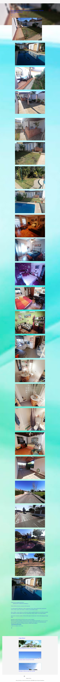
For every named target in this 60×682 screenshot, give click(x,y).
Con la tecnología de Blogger (30, 676)
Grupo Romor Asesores (10, 1)
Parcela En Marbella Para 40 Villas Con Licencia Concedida (27, 648)
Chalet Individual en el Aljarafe (16, 624)
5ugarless (32, 678)
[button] (11, 15)
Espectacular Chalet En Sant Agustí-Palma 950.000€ (26, 659)
